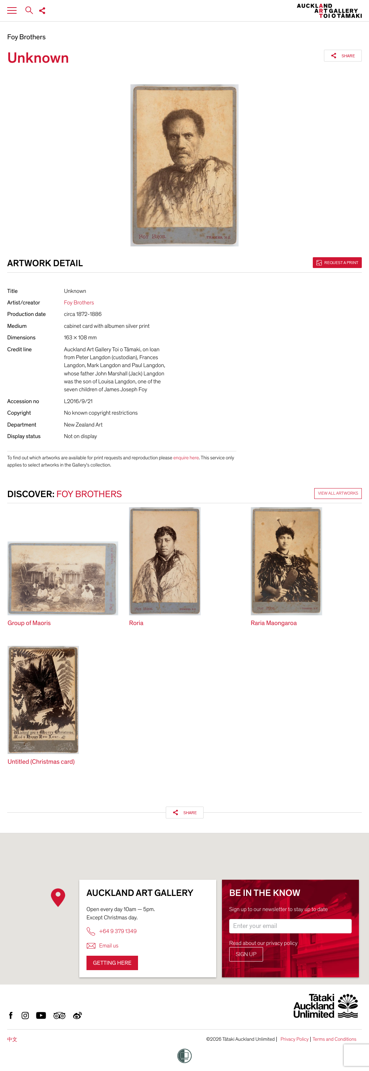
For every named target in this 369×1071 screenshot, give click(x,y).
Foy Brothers (26, 37)
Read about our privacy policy (263, 943)
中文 (12, 1039)
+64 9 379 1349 (111, 931)
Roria (136, 623)
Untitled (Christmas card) (41, 762)
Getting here (112, 963)
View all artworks (338, 493)
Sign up (246, 954)
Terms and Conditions (334, 1039)
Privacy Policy (294, 1039)
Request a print (337, 262)
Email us (102, 945)
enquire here (186, 457)
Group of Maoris (29, 623)
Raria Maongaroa (274, 623)
